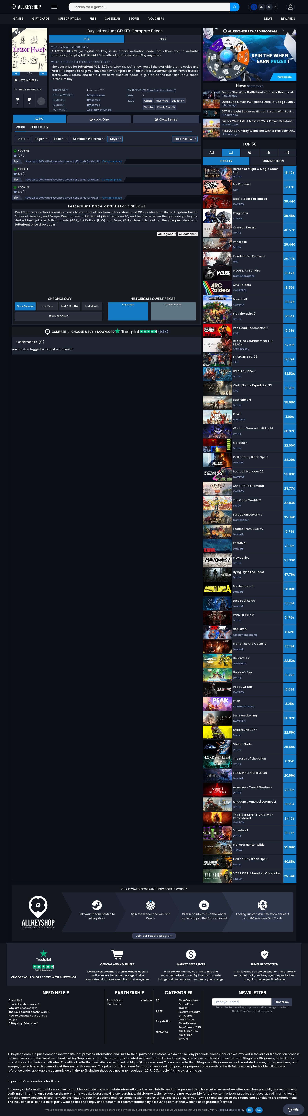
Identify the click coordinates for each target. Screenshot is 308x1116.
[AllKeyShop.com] (26, 7)
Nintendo (162, 1032)
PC (158, 1000)
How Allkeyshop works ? (24, 1004)
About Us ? (16, 1000)
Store (21, 139)
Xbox (159, 1011)
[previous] (16, 74)
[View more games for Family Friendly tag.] (166, 108)
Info (87, 39)
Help (293, 1109)
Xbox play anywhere (99, 109)
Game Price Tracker (186, 1006)
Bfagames (93, 100)
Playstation (163, 1021)
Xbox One (153, 90)
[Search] (234, 7)
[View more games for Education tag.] (178, 102)
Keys (113, 139)
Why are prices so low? (23, 1008)
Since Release (25, 307)
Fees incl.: (183, 139)
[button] (290, 7)
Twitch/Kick (114, 1000)
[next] (43, 74)
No (259, 1110)
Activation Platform (87, 139)
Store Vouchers (188, 1000)
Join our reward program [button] (154, 936)
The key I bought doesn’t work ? (29, 1012)
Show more (255, 86)
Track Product (59, 317)
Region (40, 139)
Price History (39, 127)
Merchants (114, 1004)
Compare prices (112, 162)
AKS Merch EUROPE (185, 1037)
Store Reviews (187, 1023)
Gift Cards (185, 1015)
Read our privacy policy (231, 1109)
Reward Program (189, 1012)
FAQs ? (13, 1019)
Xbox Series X (168, 90)
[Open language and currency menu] (263, 7)
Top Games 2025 (190, 1027)
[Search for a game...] (154, 7)
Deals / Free (186, 1019)
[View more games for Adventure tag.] (162, 102)
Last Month (92, 307)
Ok (249, 1110)
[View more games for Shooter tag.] (149, 108)
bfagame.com (96, 95)
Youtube (146, 1000)
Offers (20, 127)
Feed (163, 39)
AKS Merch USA (188, 1031)
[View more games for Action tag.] (148, 102)
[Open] (54, 7)
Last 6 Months (69, 307)
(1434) (141, 333)
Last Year (47, 307)
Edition (58, 139)
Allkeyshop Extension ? (23, 1023)
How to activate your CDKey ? (28, 1015)
